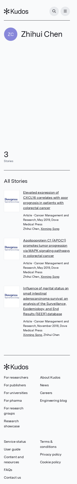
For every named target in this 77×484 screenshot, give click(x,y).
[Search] (54, 11)
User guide (12, 449)
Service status (15, 442)
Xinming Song (50, 228)
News (44, 385)
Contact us (12, 477)
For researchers (16, 377)
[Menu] (65, 11)
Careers (46, 393)
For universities (16, 393)
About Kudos (50, 377)
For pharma (13, 400)
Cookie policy (50, 462)
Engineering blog (53, 400)
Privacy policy (50, 454)
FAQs (8, 470)
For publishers (15, 385)
